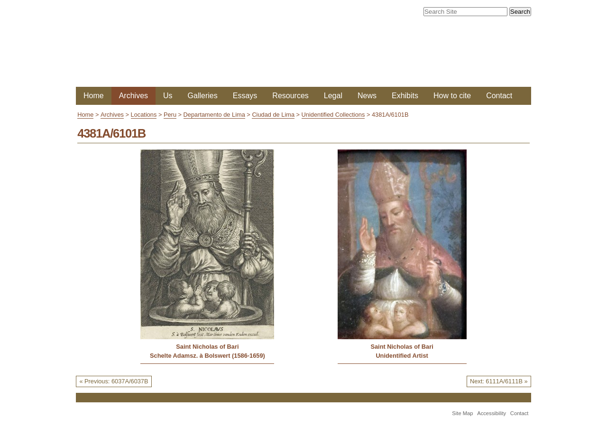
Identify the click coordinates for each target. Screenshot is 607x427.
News (367, 96)
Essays (245, 96)
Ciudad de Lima (273, 114)
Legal (333, 96)
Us (168, 96)
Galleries (203, 96)
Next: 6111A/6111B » (499, 381)
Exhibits (405, 96)
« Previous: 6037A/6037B (113, 381)
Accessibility (491, 413)
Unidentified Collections (333, 114)
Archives (133, 96)
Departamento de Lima (214, 114)
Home (93, 96)
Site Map (462, 413)
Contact (499, 96)
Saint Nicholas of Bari (207, 346)
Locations (144, 114)
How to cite (452, 96)
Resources (290, 96)
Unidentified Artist (402, 355)
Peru (170, 114)
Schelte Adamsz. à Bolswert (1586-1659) (207, 355)
